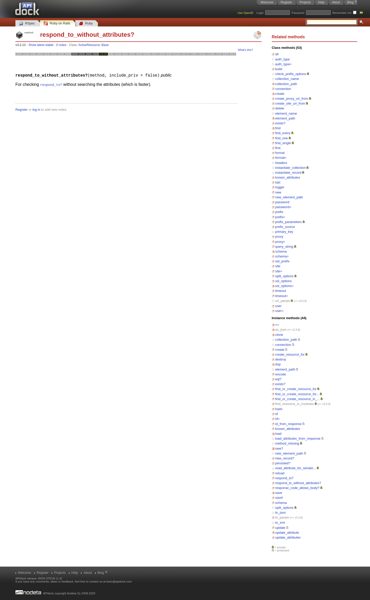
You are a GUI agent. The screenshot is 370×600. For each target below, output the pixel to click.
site (277, 266)
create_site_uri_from (290, 103)
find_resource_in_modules (294, 404)
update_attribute (287, 532)
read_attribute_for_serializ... (295, 468)
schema (281, 251)
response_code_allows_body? (297, 488)
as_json (280, 329)
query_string (284, 246)
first (278, 148)
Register (286, 2)
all (277, 54)
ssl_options (283, 281)
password (282, 202)
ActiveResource (89, 45)
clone (279, 335)
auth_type (282, 59)
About (336, 2)
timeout (280, 291)
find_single (283, 143)
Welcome (267, 2)
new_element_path (289, 197)
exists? (280, 123)
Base (105, 45)
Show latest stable (41, 45)
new (278, 192)
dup (278, 364)
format (279, 153)
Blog (350, 2)
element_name (286, 113)
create (279, 94)
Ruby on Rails (57, 23)
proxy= (280, 242)
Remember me (341, 12)
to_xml (280, 522)
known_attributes (287, 177)
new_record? (284, 458)
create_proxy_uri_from (291, 98)
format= (280, 158)
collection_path (286, 84)
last (277, 182)
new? (279, 448)
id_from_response (288, 424)
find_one (281, 138)
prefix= (280, 217)
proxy (279, 236)
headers (281, 163)
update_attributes (288, 537)
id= (277, 419)
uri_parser (282, 301)
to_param (282, 517)
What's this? (245, 49)
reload (279, 473)
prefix (279, 212)
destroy (280, 359)
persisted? (282, 463)
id (276, 414)
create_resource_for (290, 354)
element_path (285, 118)
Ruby (86, 23)
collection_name (287, 79)
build (278, 69)
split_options (284, 276)
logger (279, 187)
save (278, 493)
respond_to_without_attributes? (298, 483)
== (277, 325)
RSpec (27, 23)
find (278, 128)
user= (279, 311)
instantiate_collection (290, 168)
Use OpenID (245, 12)
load (278, 434)
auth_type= (283, 64)
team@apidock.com (119, 581)
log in (36, 109)
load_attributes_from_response (297, 438)
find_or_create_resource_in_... (297, 399)
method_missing (287, 443)
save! (279, 498)
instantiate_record (288, 172)
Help (321, 2)
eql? (278, 379)
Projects (305, 2)
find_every (282, 133)
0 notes (61, 45)
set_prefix (282, 261)
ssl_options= (284, 286)
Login (259, 12)
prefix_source (285, 227)
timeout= (281, 296)
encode (280, 374)
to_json (280, 512)
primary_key (284, 232)
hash (278, 409)
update (280, 528)
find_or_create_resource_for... (297, 394)
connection (283, 89)
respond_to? (284, 478)
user (278, 306)
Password (298, 12)
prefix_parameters (288, 222)
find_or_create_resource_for (296, 389)
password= (283, 207)
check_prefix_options (290, 74)
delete (279, 108)
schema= (282, 256)
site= (278, 271)
